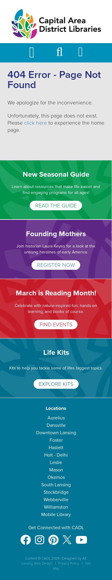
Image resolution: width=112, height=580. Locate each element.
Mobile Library (56, 515)
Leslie (56, 462)
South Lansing (56, 485)
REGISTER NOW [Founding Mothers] (56, 265)
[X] (67, 537)
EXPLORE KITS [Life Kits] (56, 384)
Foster (56, 440)
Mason (56, 470)
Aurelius (56, 418)
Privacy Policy (68, 563)
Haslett (56, 448)
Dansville (56, 425)
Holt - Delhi (56, 455)
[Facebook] (25, 537)
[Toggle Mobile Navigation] (36, 52)
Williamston (56, 507)
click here (35, 123)
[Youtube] (81, 537)
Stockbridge (56, 492)
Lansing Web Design (37, 563)
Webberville (56, 500)
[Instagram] (39, 537)
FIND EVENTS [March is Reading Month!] (56, 324)
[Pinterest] (53, 537)
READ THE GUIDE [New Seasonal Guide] (56, 205)
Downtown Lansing (56, 433)
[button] (59, 54)
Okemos (56, 477)
